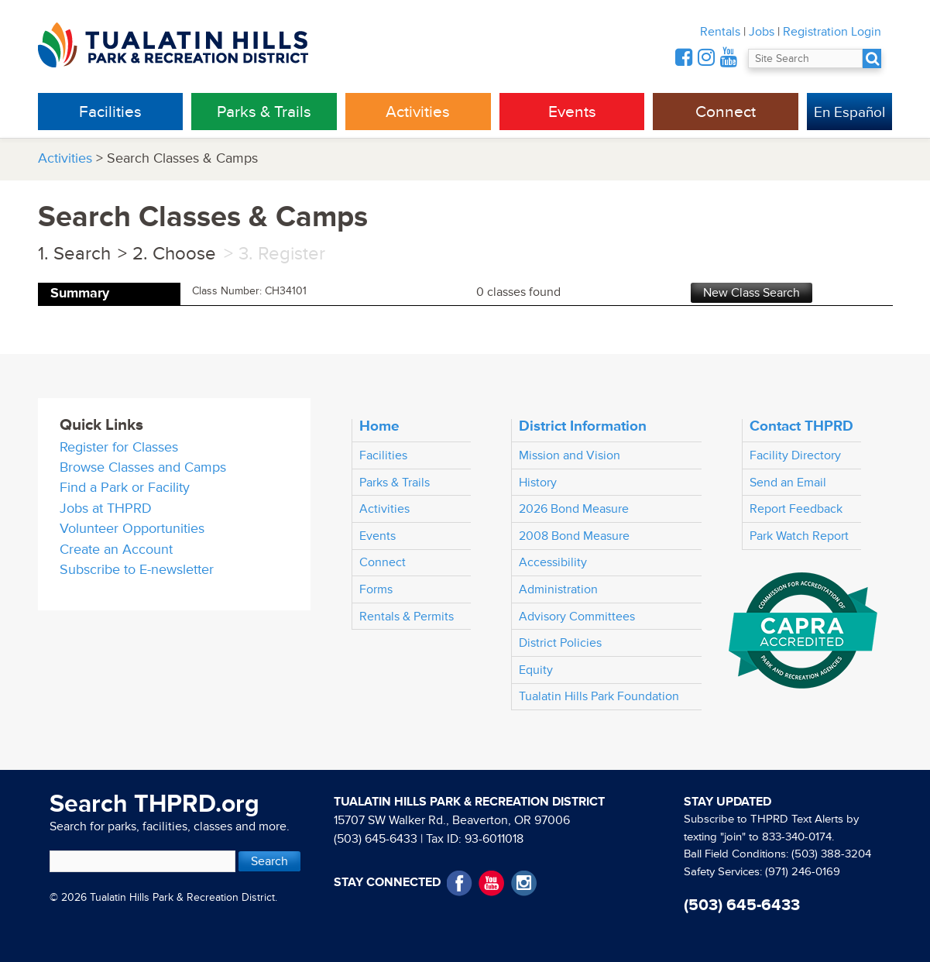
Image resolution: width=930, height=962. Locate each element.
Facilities (110, 112)
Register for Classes (119, 447)
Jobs (761, 32)
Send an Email (788, 482)
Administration (558, 589)
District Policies (560, 643)
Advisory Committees (577, 616)
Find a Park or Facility (125, 487)
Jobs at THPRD (106, 508)
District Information (583, 426)
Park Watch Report (799, 536)
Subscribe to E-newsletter (137, 570)
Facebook (459, 883)
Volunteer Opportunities (132, 529)
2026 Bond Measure (574, 509)
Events (572, 112)
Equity (536, 670)
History (538, 482)
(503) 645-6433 (375, 839)
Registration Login (832, 32)
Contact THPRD (801, 426)
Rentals (720, 32)
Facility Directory (795, 455)
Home (379, 426)
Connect (725, 112)
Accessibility (553, 562)
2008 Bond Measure (574, 536)
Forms (376, 589)
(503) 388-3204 (831, 854)
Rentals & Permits (406, 616)
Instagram (524, 883)
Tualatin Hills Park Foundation (599, 696)
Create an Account (116, 549)
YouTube (491, 883)
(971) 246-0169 (802, 871)
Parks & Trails (264, 112)
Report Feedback (796, 509)
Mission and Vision (569, 455)
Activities (418, 112)
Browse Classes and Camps (143, 467)
